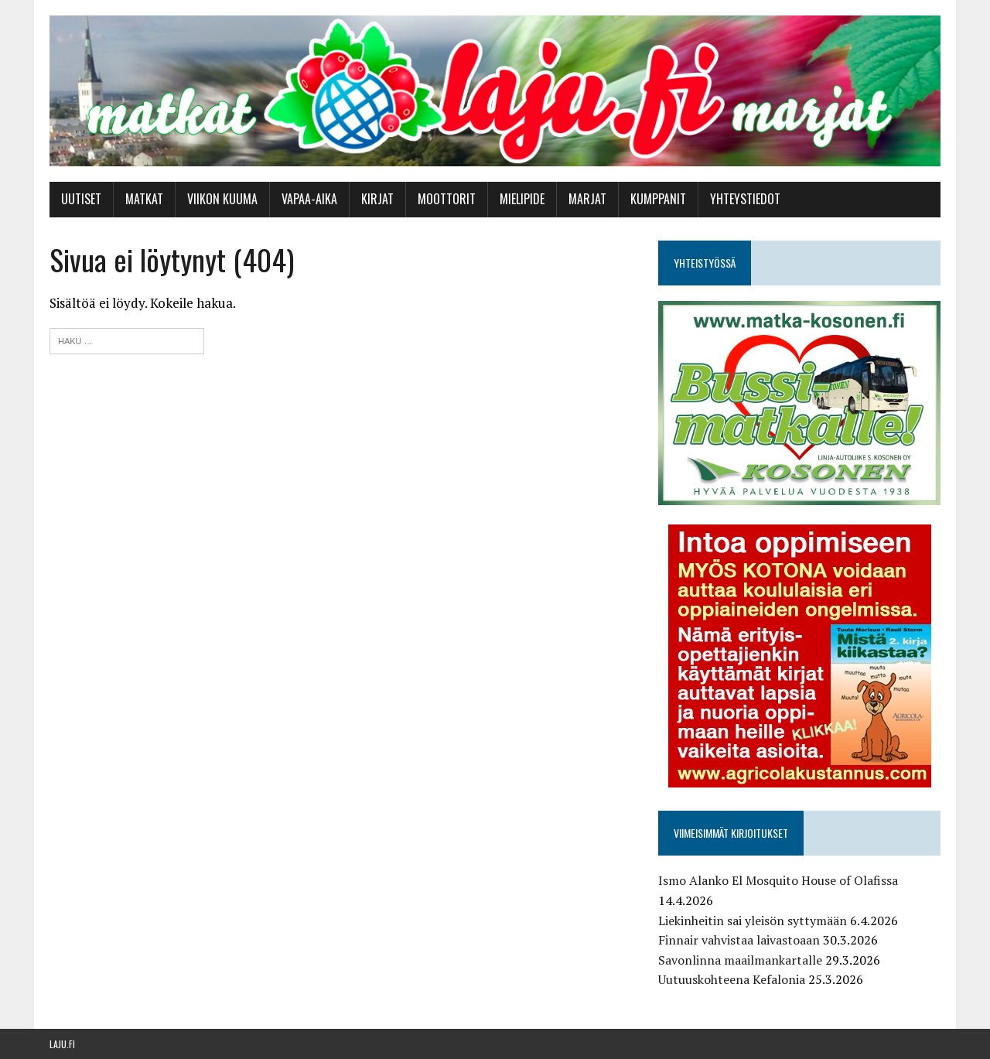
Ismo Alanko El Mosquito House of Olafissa (778, 880)
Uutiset (81, 199)
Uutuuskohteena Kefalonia (731, 979)
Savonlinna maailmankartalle (740, 959)
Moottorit (447, 199)
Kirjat (377, 199)
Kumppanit (658, 199)
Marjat (587, 199)
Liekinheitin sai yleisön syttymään (752, 920)
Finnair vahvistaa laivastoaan (739, 939)
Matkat (144, 199)
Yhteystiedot (745, 199)
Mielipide (522, 199)
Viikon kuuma (222, 199)
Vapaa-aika (309, 199)
